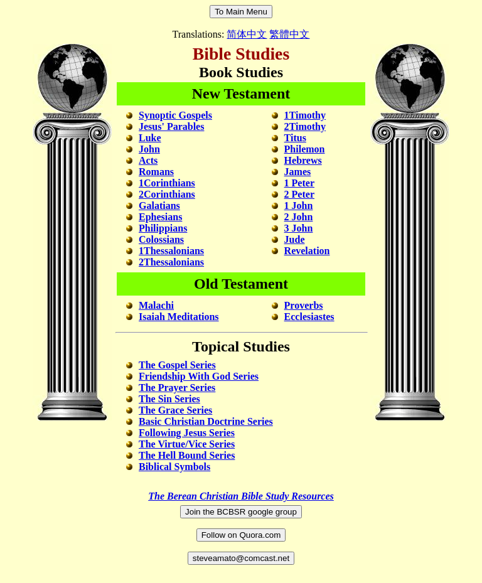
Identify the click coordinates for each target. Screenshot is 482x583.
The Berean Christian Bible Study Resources (241, 496)
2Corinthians (167, 194)
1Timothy (305, 115)
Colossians (161, 239)
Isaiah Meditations (179, 316)
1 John (298, 205)
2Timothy (305, 126)
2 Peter (299, 194)
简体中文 (247, 34)
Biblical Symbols (174, 466)
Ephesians (160, 216)
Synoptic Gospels (175, 115)
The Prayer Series (177, 387)
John (149, 149)
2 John (298, 216)
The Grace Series (175, 410)
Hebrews (303, 160)
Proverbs (303, 305)
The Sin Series (169, 398)
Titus (295, 137)
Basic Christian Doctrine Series (206, 421)
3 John (298, 228)
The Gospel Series (177, 365)
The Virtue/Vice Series (187, 444)
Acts (148, 160)
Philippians (163, 228)
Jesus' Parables (171, 126)
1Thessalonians (171, 250)
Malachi (156, 305)
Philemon (304, 149)
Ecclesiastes (309, 316)
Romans (156, 171)
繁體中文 (289, 34)
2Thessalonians (171, 262)
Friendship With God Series (192, 376)
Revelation (307, 250)
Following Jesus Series (187, 432)
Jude (294, 239)
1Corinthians (167, 183)
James (297, 171)
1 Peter (299, 183)
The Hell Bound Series (187, 455)
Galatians (159, 205)
